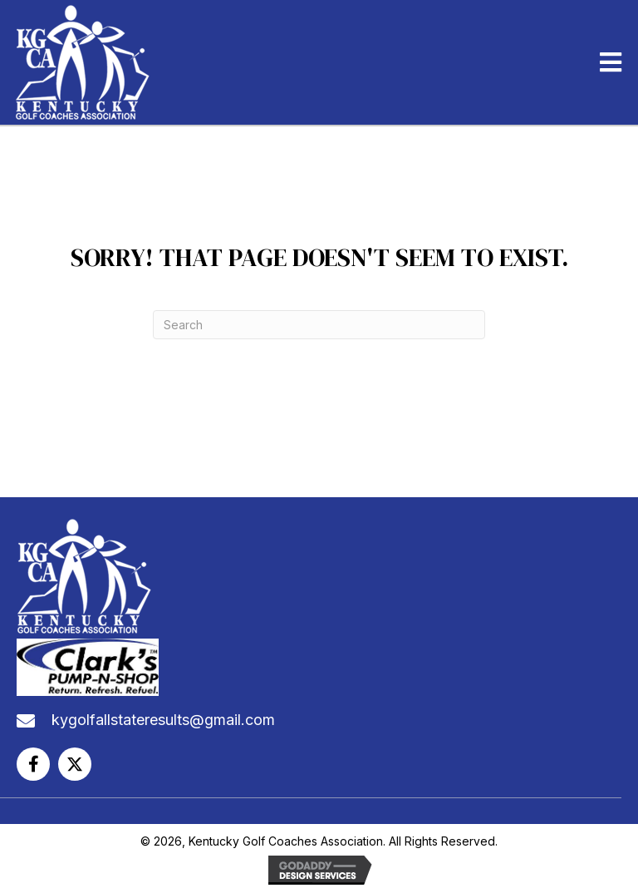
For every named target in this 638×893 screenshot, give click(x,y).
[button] (33, 764)
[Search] (319, 324)
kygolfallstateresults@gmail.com (163, 719)
